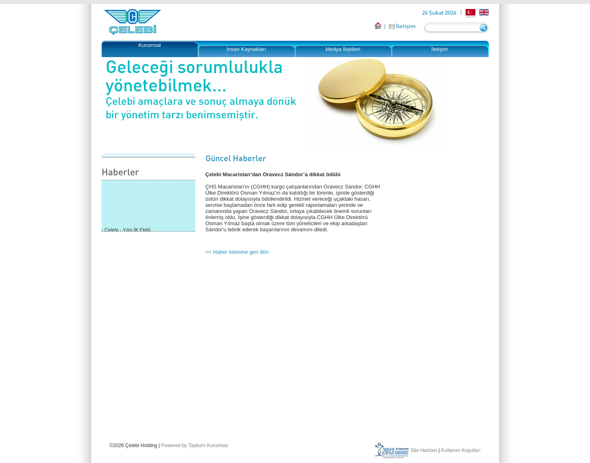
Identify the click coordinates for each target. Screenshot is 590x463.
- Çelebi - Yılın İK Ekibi (126, 230)
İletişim (405, 25)
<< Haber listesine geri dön (237, 252)
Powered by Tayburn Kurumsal (194, 445)
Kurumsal (150, 45)
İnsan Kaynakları (246, 49)
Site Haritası (424, 450)
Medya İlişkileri (342, 49)
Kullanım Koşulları (461, 450)
